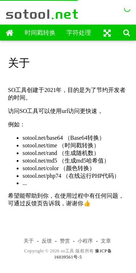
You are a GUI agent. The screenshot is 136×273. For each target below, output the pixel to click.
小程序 (85, 241)
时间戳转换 (40, 32)
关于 (29, 241)
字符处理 (78, 32)
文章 (106, 241)
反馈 (47, 241)
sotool (42, 14)
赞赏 (65, 241)
